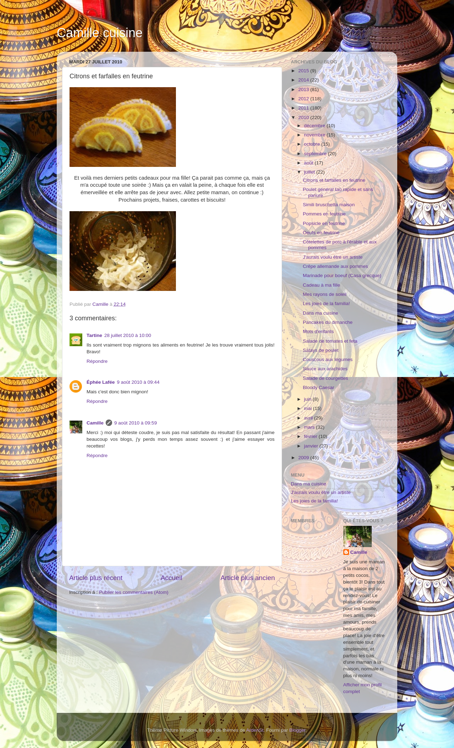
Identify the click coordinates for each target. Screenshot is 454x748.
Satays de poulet (321, 350)
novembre (315, 134)
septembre (316, 153)
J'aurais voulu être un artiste (332, 257)
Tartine (94, 335)
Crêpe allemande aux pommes (335, 266)
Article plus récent (95, 577)
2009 (304, 457)
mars (310, 427)
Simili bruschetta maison (329, 204)
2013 (304, 89)
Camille (95, 423)
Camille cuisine (100, 33)
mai (308, 408)
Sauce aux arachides (325, 368)
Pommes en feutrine (324, 213)
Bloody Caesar (318, 387)
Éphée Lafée (101, 382)
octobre (312, 144)
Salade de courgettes (325, 378)
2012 (304, 98)
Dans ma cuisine (320, 313)
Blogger (297, 730)
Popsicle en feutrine (324, 223)
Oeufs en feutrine (321, 232)
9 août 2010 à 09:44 (138, 382)
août (309, 162)
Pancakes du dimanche (328, 322)
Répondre (97, 361)
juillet (310, 172)
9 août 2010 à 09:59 (135, 423)
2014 (304, 80)
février (311, 436)
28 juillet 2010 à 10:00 (127, 335)
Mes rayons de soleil (325, 294)
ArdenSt (255, 730)
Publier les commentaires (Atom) (133, 592)
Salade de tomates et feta (330, 341)
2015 (304, 70)
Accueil (171, 577)
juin (308, 399)
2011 (304, 108)
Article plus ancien (248, 577)
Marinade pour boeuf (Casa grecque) (342, 275)
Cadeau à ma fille (321, 285)
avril (309, 418)
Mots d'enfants (318, 331)
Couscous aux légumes (328, 359)
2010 (304, 117)
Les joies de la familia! (326, 303)
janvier (312, 446)
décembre (315, 125)
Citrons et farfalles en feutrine (334, 180)
